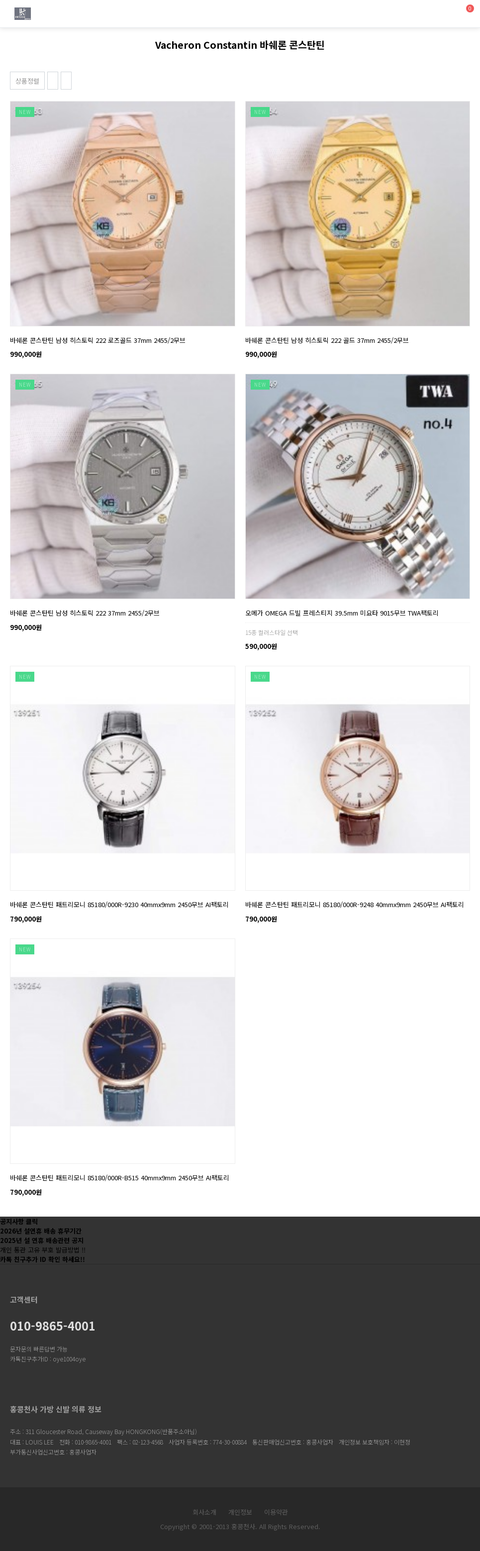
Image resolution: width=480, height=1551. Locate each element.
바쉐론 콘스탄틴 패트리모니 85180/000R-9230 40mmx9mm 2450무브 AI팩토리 (119, 904)
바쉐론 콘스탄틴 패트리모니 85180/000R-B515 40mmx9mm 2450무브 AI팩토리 (119, 1177)
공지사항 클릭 (19, 1221)
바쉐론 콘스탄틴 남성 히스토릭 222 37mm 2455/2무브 (85, 613)
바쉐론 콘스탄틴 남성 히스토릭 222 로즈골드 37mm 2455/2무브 (98, 340)
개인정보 (240, 1512)
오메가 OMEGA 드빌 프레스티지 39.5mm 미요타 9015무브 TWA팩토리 (342, 613)
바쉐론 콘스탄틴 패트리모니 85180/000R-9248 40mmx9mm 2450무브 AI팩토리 (354, 904)
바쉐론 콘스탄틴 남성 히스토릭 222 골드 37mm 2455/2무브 (327, 340)
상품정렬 (27, 81)
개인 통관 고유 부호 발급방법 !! (43, 1249)
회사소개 (204, 1512)
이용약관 (276, 1512)
